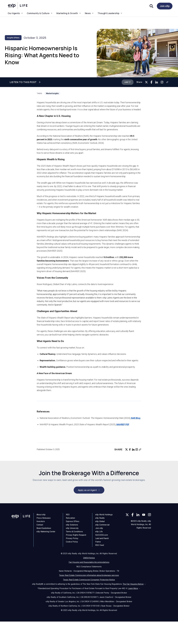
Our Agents (15, 13)
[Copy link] (167, 82)
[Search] (151, 6)
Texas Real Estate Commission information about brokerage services (89, 575)
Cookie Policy (72, 543)
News (89, 13)
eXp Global (100, 524)
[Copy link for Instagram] (162, 82)
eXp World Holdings (104, 517)
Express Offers (72, 523)
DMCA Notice (89, 558)
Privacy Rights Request (76, 536)
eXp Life (99, 534)
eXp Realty (100, 520)
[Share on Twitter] (146, 82)
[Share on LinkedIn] (156, 82)
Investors (41, 522)
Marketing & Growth (68, 13)
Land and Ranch (102, 541)
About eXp (41, 515)
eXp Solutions (72, 526)
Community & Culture (40, 13)
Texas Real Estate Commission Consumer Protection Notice (89, 579)
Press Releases (44, 519)
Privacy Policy (72, 540)
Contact (40, 525)
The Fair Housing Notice (133, 584)
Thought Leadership (110, 13)
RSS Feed (99, 547)
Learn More (133, 588)
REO (68, 516)
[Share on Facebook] (151, 82)
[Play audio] (39, 82)
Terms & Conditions (74, 533)
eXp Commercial (102, 527)
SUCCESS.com (101, 537)
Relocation (70, 519)
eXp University (72, 529)
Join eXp (165, 6)
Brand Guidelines (44, 529)
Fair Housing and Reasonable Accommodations (89, 562)
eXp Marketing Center (46, 532)
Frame (98, 544)
